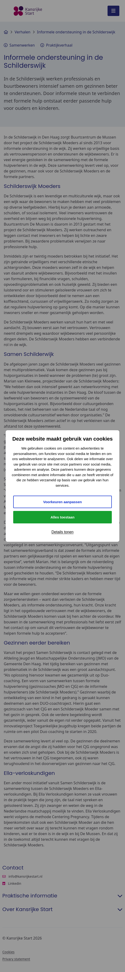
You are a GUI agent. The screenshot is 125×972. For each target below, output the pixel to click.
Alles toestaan (62, 517)
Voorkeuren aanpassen (62, 502)
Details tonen (62, 532)
